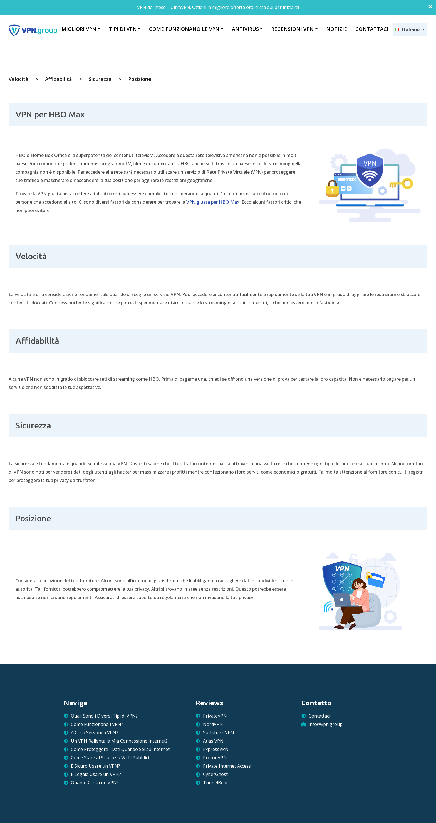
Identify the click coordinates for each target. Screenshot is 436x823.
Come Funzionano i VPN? (97, 724)
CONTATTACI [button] (371, 29)
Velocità (18, 79)
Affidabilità (58, 79)
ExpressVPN (216, 749)
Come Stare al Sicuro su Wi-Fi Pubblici (110, 758)
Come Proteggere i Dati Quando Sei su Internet (120, 749)
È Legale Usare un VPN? (96, 774)
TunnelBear (215, 783)
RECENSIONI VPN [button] (292, 29)
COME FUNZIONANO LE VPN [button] (184, 29)
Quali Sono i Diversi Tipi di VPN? (104, 716)
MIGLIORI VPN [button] (78, 29)
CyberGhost (215, 774)
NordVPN (213, 724)
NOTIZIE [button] (336, 29)
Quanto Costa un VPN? (95, 783)
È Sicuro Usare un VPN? (95, 766)
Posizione (139, 79)
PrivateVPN (215, 716)
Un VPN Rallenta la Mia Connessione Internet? (119, 741)
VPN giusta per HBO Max (212, 202)
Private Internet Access (227, 766)
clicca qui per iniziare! (277, 7)
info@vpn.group (326, 724)
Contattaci (319, 716)
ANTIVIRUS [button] (245, 29)
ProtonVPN (215, 758)
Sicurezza (100, 79)
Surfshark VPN (218, 733)
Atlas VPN (213, 741)
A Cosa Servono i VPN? (94, 733)
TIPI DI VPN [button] (123, 29)
